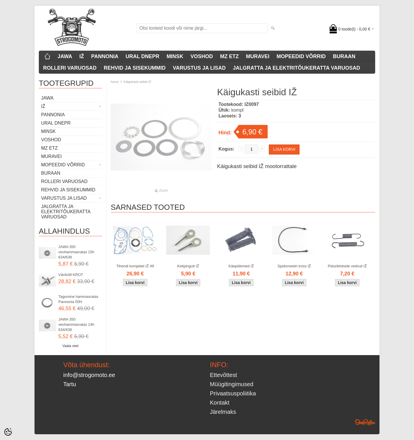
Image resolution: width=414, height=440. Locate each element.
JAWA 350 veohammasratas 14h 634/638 (76, 324)
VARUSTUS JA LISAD (199, 68)
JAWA (64, 56)
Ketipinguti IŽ (188, 266)
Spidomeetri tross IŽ (294, 266)
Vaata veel (70, 346)
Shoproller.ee (365, 422)
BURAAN (344, 56)
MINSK (174, 56)
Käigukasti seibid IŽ (137, 81)
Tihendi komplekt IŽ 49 (135, 266)
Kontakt (219, 402)
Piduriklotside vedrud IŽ (347, 266)
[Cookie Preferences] (8, 432)
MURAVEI (257, 56)
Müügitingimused (231, 384)
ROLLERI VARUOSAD (70, 68)
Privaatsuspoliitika (233, 393)
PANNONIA (104, 56)
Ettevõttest (223, 375)
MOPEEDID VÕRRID (301, 56)
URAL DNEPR (143, 56)
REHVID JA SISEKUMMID (135, 68)
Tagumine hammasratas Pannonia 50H (78, 299)
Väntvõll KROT (70, 275)
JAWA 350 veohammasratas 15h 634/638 (76, 252)
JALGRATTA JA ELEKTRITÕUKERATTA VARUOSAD (296, 68)
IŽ (81, 56)
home (115, 81)
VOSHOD (201, 56)
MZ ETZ (229, 56)
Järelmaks (223, 412)
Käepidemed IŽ (241, 266)
